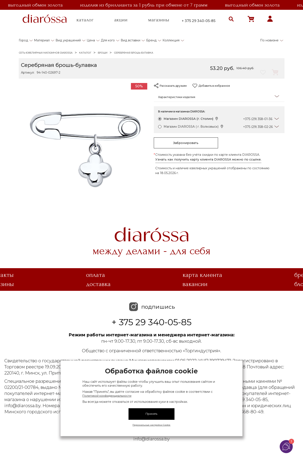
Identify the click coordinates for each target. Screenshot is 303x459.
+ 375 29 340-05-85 (198, 21)
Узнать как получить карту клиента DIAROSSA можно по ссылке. (208, 159)
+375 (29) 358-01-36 (257, 119)
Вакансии (195, 284)
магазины (158, 19)
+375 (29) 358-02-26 (258, 127)
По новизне (269, 40)
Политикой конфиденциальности (106, 395)
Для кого (108, 40)
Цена (91, 40)
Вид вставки (130, 40)
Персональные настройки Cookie (151, 424)
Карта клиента (202, 275)
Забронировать (185, 143)
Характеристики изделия (218, 97)
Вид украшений (68, 40)
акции (120, 19)
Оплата (95, 275)
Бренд (151, 40)
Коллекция (171, 40)
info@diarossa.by (151, 439)
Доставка (98, 284)
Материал (42, 40)
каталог (84, 19)
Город (23, 40)
